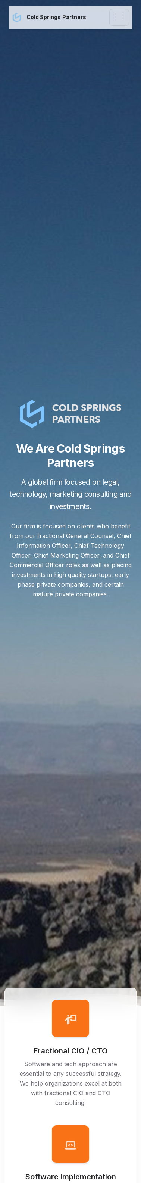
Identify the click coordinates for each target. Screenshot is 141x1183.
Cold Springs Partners (49, 17)
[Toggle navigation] (119, 17)
